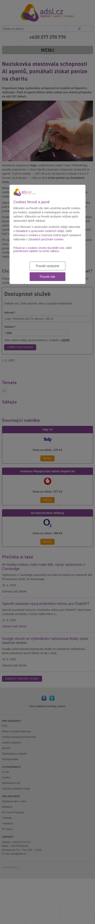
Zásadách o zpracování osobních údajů (40, 231)
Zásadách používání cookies (45, 239)
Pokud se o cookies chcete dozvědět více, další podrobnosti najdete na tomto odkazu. (42, 249)
